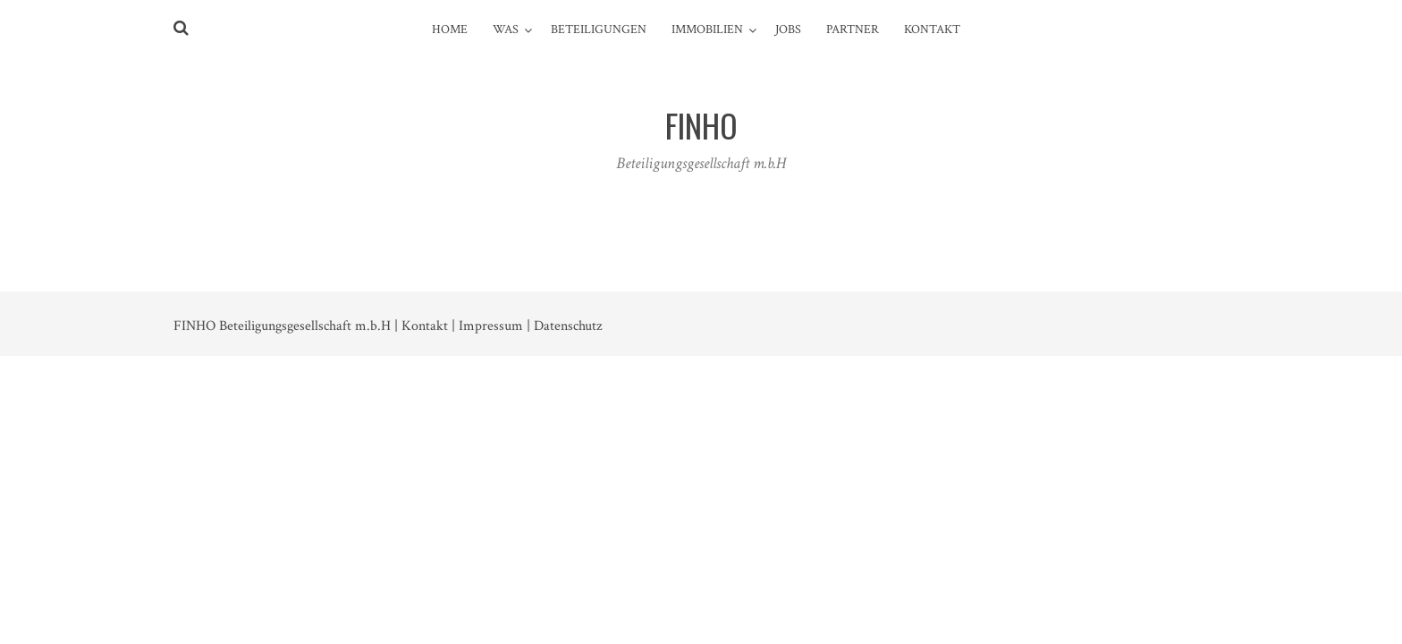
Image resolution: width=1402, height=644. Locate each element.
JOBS (788, 29)
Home (450, 29)
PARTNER (852, 29)
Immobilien (707, 29)
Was (506, 29)
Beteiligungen (598, 29)
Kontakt (932, 29)
